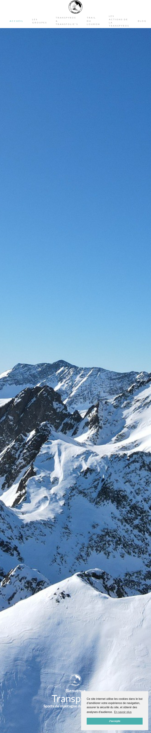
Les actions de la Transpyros (119, 21)
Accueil (16, 21)
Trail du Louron (93, 20)
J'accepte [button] (114, 721)
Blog (142, 21)
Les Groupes (39, 21)
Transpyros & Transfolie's (67, 20)
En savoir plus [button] (123, 712)
